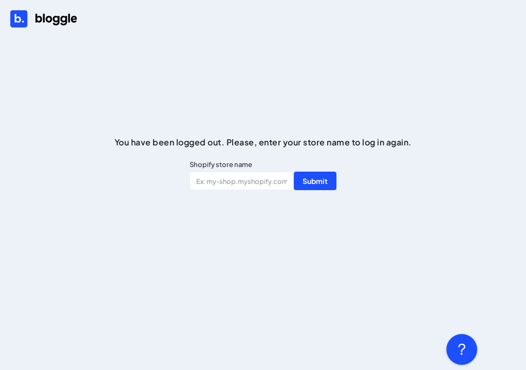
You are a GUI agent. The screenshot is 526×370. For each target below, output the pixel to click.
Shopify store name (221, 164)
